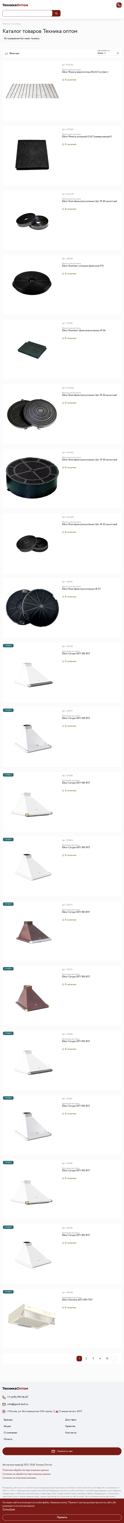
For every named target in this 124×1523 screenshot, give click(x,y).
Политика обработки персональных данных (25, 1470)
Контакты (71, 1433)
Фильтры (12, 53)
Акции (7, 1426)
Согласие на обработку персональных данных (26, 1474)
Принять (62, 1517)
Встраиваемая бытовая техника (21, 38)
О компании (10, 1433)
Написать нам (62, 1451)
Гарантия (70, 1426)
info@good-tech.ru (17, 1404)
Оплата (8, 1439)
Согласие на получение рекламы (19, 1478)
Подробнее (8, 1509)
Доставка (70, 1420)
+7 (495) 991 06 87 (17, 1397)
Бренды (8, 1420)
